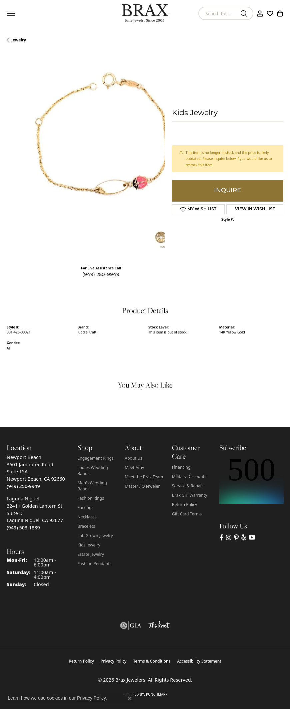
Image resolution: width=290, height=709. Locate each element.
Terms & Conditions (151, 661)
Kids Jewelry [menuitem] (89, 545)
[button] (260, 13)
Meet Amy (134, 467)
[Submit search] (245, 13)
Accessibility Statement (199, 661)
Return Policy (184, 504)
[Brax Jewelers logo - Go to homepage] (145, 13)
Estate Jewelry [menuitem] (91, 554)
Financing (181, 467)
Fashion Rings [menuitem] (91, 498)
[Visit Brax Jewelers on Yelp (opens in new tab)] (243, 537)
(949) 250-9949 (100, 274)
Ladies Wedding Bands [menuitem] (93, 470)
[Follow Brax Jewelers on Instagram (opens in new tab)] (228, 537)
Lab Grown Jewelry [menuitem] (95, 535)
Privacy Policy (114, 661)
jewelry (18, 40)
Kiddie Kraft (87, 332)
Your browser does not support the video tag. (107, 152)
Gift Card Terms (187, 514)
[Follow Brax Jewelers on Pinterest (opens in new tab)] (236, 537)
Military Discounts (189, 476)
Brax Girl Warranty (189, 495)
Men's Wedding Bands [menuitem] (92, 486)
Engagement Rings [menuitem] (96, 458)
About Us (133, 458)
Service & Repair (187, 486)
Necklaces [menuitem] (87, 517)
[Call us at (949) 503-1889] (23, 527)
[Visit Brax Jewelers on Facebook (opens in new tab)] (221, 537)
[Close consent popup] (130, 698)
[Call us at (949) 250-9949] (23, 486)
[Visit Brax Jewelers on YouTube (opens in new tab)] (252, 537)
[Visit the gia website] (130, 625)
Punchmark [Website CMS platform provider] (157, 694)
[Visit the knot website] (159, 625)
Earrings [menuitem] (86, 507)
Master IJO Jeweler (142, 486)
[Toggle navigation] (10, 13)
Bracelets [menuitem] (86, 526)
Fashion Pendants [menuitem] (95, 563)
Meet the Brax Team (144, 477)
